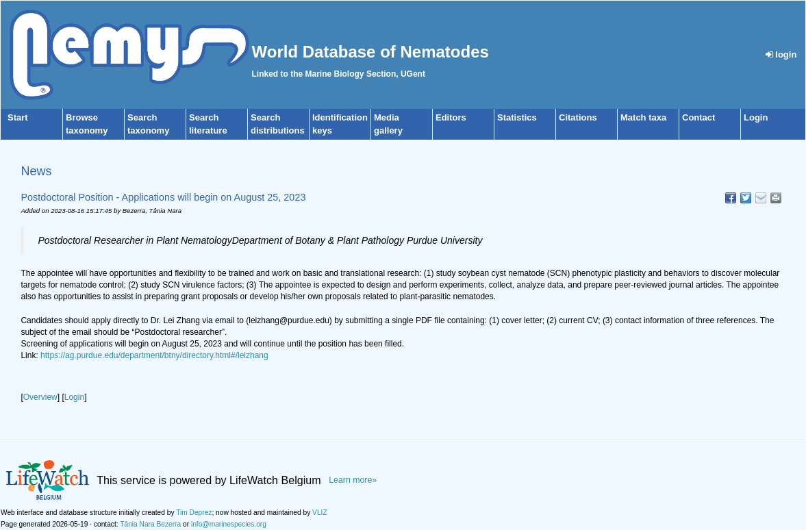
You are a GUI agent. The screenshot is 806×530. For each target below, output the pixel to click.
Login (756, 117)
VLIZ (319, 512)
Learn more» (353, 480)
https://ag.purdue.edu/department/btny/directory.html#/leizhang (154, 355)
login (781, 54)
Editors (451, 117)
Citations (578, 117)
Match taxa (643, 117)
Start (18, 117)
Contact (698, 117)
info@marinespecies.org (228, 524)
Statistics (517, 117)
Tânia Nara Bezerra (150, 524)
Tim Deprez (194, 512)
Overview (40, 397)
